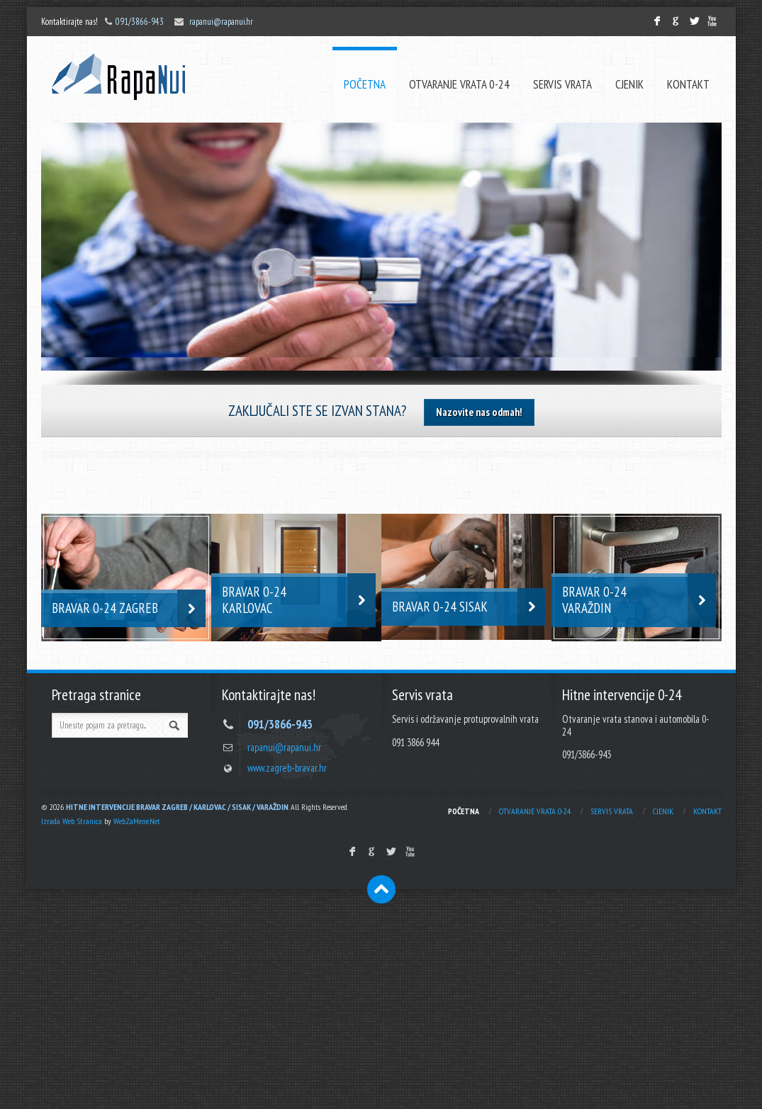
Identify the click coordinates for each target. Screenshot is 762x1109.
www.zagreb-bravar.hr (287, 768)
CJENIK (629, 84)
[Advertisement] (381, 1002)
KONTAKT (688, 84)
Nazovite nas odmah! (479, 412)
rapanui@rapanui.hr (221, 22)
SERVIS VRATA (562, 84)
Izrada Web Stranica (71, 821)
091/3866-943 (140, 22)
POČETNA (365, 84)
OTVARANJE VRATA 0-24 (459, 84)
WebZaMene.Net (136, 821)
